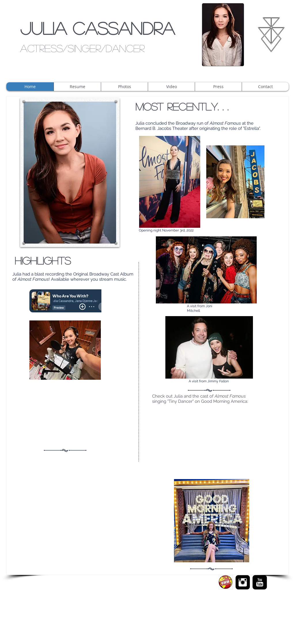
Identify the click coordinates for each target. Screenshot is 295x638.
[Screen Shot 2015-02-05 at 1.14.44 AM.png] (225, 582)
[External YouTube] (65, 413)
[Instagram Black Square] (242, 582)
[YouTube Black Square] (259, 582)
